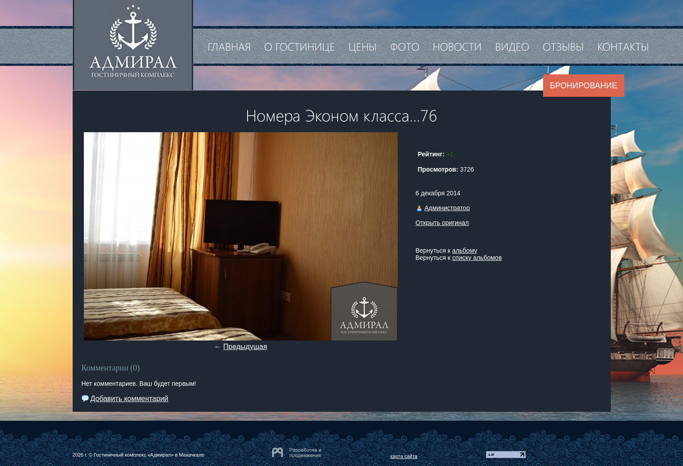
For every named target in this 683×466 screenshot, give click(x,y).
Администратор (447, 207)
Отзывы (563, 46)
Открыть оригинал (442, 222)
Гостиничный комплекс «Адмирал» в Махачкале (149, 454)
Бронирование (583, 85)
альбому (464, 250)
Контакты (623, 46)
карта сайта (404, 456)
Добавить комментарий (130, 398)
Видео (512, 46)
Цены (362, 46)
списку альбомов (476, 257)
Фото (404, 46)
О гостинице (299, 46)
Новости (457, 46)
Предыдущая (245, 346)
